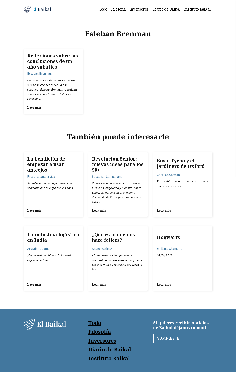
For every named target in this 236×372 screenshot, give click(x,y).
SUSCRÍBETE (168, 338)
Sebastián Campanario (107, 176)
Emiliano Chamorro (169, 248)
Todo (103, 9)
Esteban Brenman (39, 73)
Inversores (139, 9)
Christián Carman (168, 175)
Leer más (34, 107)
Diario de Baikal (166, 9)
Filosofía (118, 9)
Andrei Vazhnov (102, 248)
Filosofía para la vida (41, 176)
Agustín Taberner (39, 248)
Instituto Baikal (197, 9)
